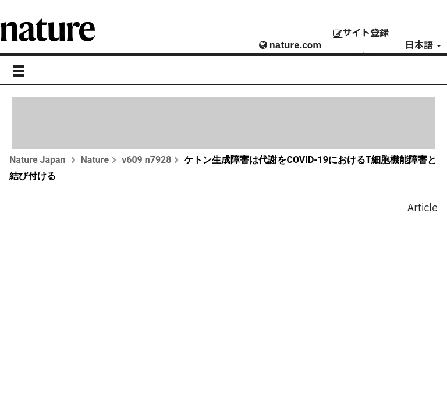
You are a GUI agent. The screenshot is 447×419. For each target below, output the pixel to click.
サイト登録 (361, 33)
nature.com (290, 45)
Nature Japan (37, 159)
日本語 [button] (423, 45)
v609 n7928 (146, 159)
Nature (95, 159)
